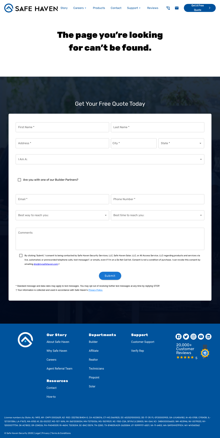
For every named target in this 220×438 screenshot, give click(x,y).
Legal (37, 433)
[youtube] (201, 337)
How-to (51, 396)
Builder (93, 342)
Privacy (45, 433)
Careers (51, 359)
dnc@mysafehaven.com (46, 264)
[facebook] (179, 337)
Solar (92, 386)
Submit (110, 276)
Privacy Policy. (95, 290)
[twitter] (186, 337)
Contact (52, 388)
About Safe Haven (58, 342)
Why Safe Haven (57, 350)
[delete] (168, 8)
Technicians (96, 368)
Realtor (93, 359)
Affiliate (93, 350)
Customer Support (142, 342)
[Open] (200, 143)
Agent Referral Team (59, 368)
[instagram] (193, 337)
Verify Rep (137, 350)
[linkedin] (208, 337)
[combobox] (178, 143)
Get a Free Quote (201, 8)
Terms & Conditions (61, 433)
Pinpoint (94, 377)
